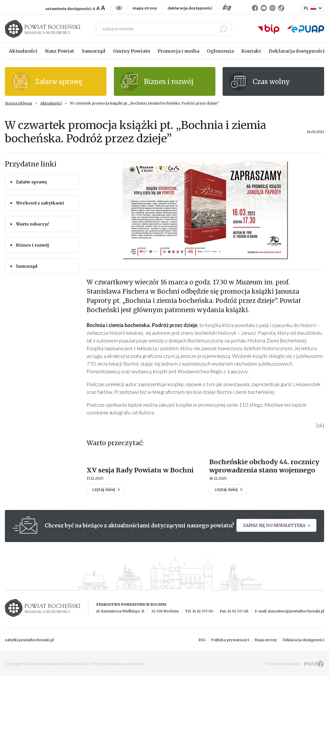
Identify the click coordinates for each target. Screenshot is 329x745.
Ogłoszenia (220, 51)
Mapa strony (265, 709)
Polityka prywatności (230, 709)
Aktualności (23, 51)
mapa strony (145, 8)
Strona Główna (18, 103)
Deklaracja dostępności (297, 51)
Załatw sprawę (31, 181)
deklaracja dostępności (190, 8)
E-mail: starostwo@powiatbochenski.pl (289, 680)
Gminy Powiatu (131, 51)
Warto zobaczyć (32, 224)
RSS (202, 709)
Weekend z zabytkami (40, 203)
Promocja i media (178, 51)
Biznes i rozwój (32, 245)
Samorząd (93, 51)
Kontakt (251, 51)
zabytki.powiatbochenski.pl (29, 709)
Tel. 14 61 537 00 (199, 680)
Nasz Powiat (59, 51)
